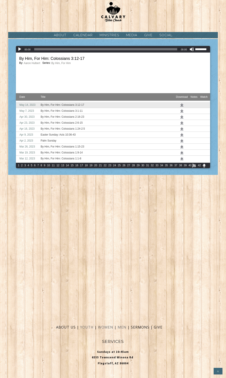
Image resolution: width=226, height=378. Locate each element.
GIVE (148, 35)
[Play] (19, 49)
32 (152, 165)
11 (53, 165)
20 (95, 165)
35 (166, 165)
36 (171, 165)
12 (57, 165)
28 (133, 165)
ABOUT (60, 35)
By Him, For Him (61, 63)
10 (48, 165)
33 (156, 165)
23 (109, 165)
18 (86, 165)
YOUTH (87, 327)
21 (100, 165)
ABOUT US (66, 327)
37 (175, 165)
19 (90, 165)
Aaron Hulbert (32, 63)
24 (114, 165)
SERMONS (141, 327)
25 (119, 165)
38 (180, 165)
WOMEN (106, 327)
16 (76, 165)
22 (105, 165)
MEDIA (131, 35)
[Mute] (192, 49)
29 (138, 165)
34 (161, 165)
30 (142, 165)
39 (185, 165)
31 (147, 165)
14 (67, 165)
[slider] (105, 49)
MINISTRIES (109, 35)
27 (128, 165)
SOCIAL (165, 35)
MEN (122, 327)
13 (62, 165)
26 (123, 165)
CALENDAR (83, 35)
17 (81, 165)
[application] (113, 49)
